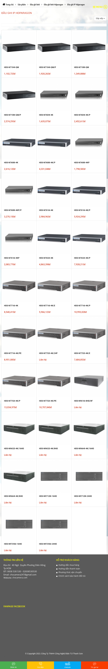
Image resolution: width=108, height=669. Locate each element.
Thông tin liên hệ (13, 268)
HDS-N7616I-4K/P (82, 145)
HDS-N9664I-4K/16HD (84, 221)
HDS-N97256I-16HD (13, 251)
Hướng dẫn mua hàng (67, 272)
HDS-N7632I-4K (46, 160)
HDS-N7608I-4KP (81, 130)
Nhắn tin (13, 665)
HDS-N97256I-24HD (48, 251)
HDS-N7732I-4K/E (82, 191)
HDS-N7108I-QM (81, 67)
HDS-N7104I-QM (11, 67)
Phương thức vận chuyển (69, 279)
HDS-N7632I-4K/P (82, 160)
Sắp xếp (100, 18)
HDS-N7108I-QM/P (12, 115)
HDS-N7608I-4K (11, 130)
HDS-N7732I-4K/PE (47, 206)
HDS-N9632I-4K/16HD (14, 221)
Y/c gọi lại (94, 665)
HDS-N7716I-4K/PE (12, 191)
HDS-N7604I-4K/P (82, 115)
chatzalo (67, 665)
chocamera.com (19, 285)
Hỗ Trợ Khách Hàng (67, 268)
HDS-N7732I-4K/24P (48, 191)
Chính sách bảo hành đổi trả (70, 283)
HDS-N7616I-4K (46, 145)
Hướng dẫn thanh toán (68, 276)
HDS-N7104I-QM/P (47, 67)
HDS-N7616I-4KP (11, 160)
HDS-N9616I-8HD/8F (83, 206)
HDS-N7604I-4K (46, 115)
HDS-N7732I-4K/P (12, 206)
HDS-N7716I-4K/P (82, 175)
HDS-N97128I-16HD (48, 236)
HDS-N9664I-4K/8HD (13, 236)
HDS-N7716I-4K (11, 175)
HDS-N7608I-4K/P (47, 130)
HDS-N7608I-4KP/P (13, 145)
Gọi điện (40, 665)
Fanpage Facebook (14, 314)
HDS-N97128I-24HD (83, 236)
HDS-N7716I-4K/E (47, 175)
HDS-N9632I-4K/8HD (48, 221)
